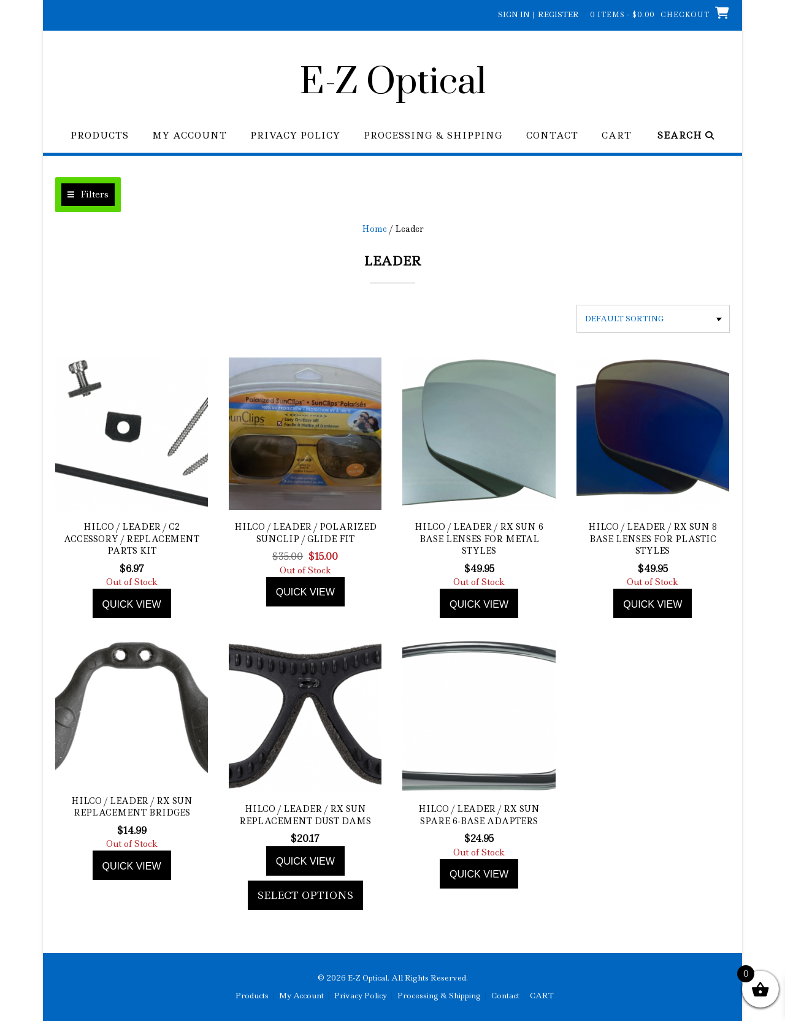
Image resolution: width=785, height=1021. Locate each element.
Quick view (131, 604)
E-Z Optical (393, 82)
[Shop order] (653, 319)
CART (617, 136)
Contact (552, 136)
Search (685, 136)
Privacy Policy (295, 136)
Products (100, 136)
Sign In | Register (538, 14)
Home (374, 228)
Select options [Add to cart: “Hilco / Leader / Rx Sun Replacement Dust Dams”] (305, 895)
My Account (189, 136)
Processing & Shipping (433, 136)
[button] (88, 194)
